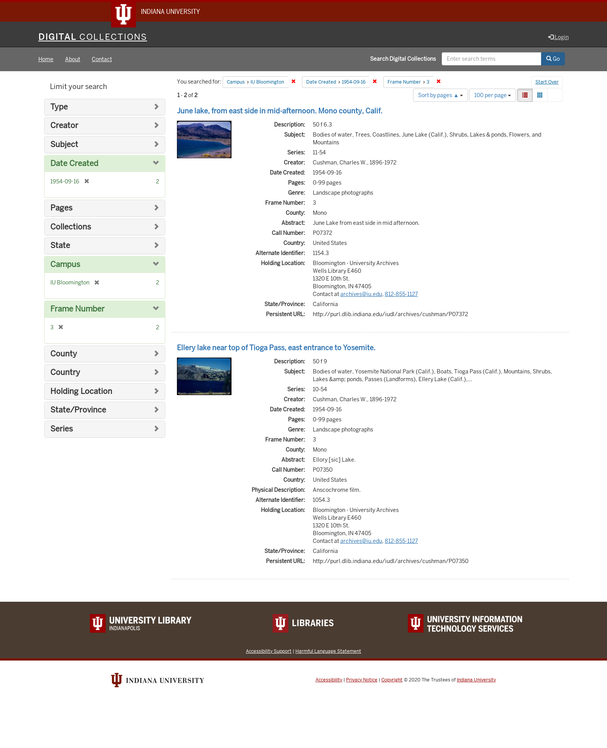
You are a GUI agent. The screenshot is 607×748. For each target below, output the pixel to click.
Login (558, 37)
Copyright (392, 680)
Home (45, 59)
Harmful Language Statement (328, 651)
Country (65, 373)
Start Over (547, 83)
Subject (64, 145)
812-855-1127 (401, 294)
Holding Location (81, 392)
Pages (61, 208)
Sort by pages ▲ (440, 95)
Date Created (74, 164)
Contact (102, 59)
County (63, 354)
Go (553, 59)
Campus (65, 265)
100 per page (492, 95)
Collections (70, 227)
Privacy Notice (361, 680)
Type (59, 107)
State (60, 246)
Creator (64, 126)
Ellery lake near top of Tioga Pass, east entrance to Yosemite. (276, 348)
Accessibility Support (268, 651)
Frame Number (77, 309)
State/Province (78, 411)
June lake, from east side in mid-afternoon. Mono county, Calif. (279, 111)
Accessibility (329, 680)
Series (61, 429)
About (72, 59)
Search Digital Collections (403, 59)
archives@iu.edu (361, 294)
